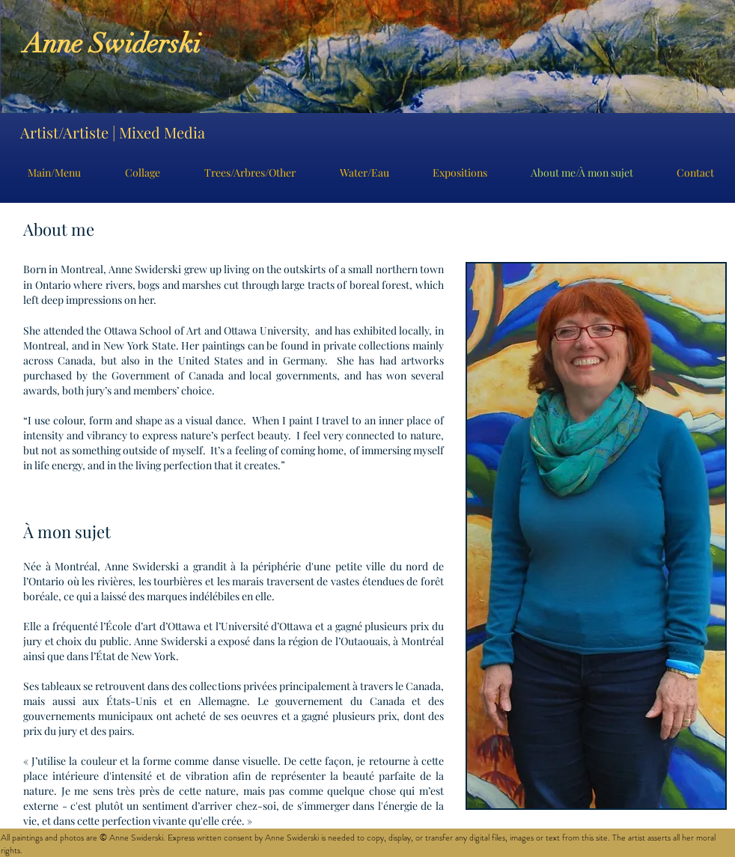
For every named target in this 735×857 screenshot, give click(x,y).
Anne (56, 43)
